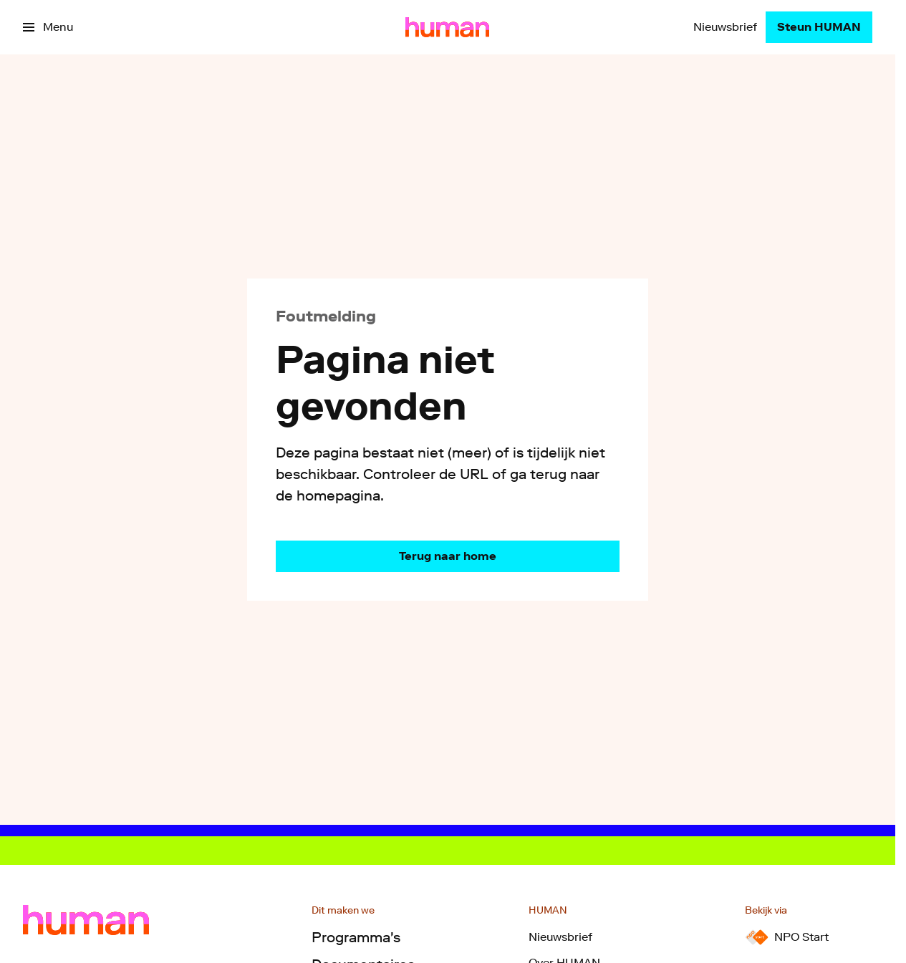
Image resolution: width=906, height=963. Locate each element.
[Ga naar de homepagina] (448, 556)
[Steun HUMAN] (819, 27)
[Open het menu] (48, 27)
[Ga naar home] (447, 27)
